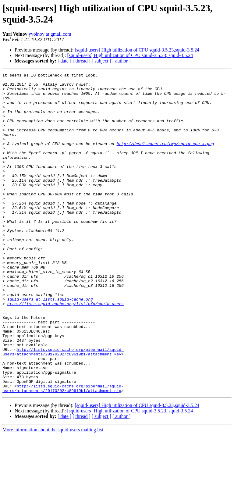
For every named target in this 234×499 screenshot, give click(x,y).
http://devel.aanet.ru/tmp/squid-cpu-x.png (165, 158)
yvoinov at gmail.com (50, 34)
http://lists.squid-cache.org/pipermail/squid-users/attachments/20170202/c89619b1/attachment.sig (63, 451)
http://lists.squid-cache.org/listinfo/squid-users (65, 350)
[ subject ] (101, 60)
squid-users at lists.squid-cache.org (50, 345)
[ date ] (64, 60)
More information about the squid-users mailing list (52, 493)
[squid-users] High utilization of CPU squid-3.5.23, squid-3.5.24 (130, 55)
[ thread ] (81, 60)
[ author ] (121, 60)
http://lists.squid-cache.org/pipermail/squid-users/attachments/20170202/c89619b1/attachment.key (63, 407)
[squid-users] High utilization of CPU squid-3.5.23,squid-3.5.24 (137, 49)
